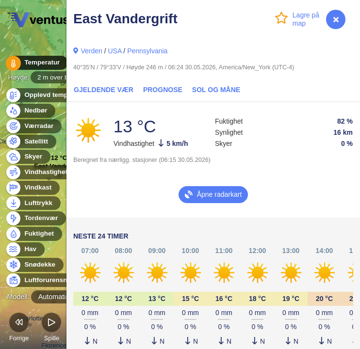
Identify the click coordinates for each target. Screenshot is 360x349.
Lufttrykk (32, 203)
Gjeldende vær (103, 90)
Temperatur (36, 63)
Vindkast (32, 188)
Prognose (162, 90)
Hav (24, 249)
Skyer (27, 157)
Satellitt (30, 142)
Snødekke (34, 265)
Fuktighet (33, 234)
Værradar (33, 126)
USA (114, 51)
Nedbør (30, 111)
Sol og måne (216, 90)
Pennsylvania (147, 51)
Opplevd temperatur (49, 95)
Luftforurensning (45, 280)
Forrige (19, 328)
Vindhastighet (40, 172)
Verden (91, 51)
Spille (51, 328)
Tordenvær (35, 218)
